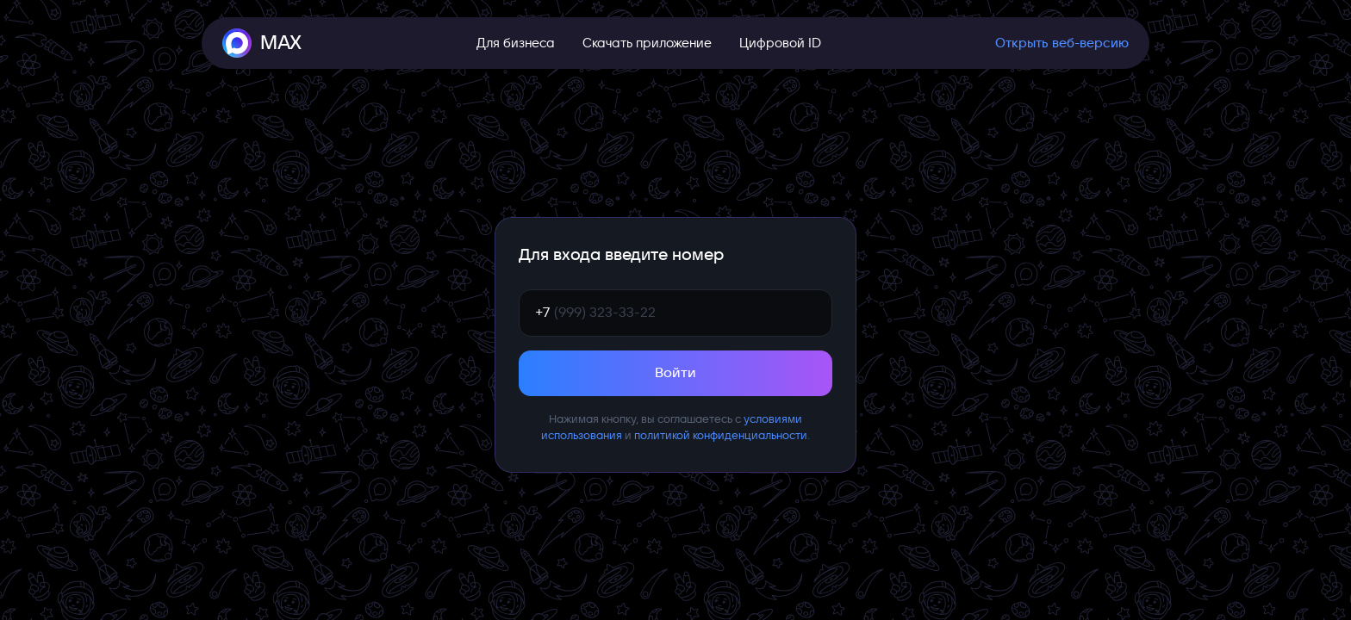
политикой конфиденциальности (720, 436)
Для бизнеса (515, 43)
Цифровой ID (780, 43)
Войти (675, 373)
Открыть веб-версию (1062, 43)
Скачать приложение (647, 43)
